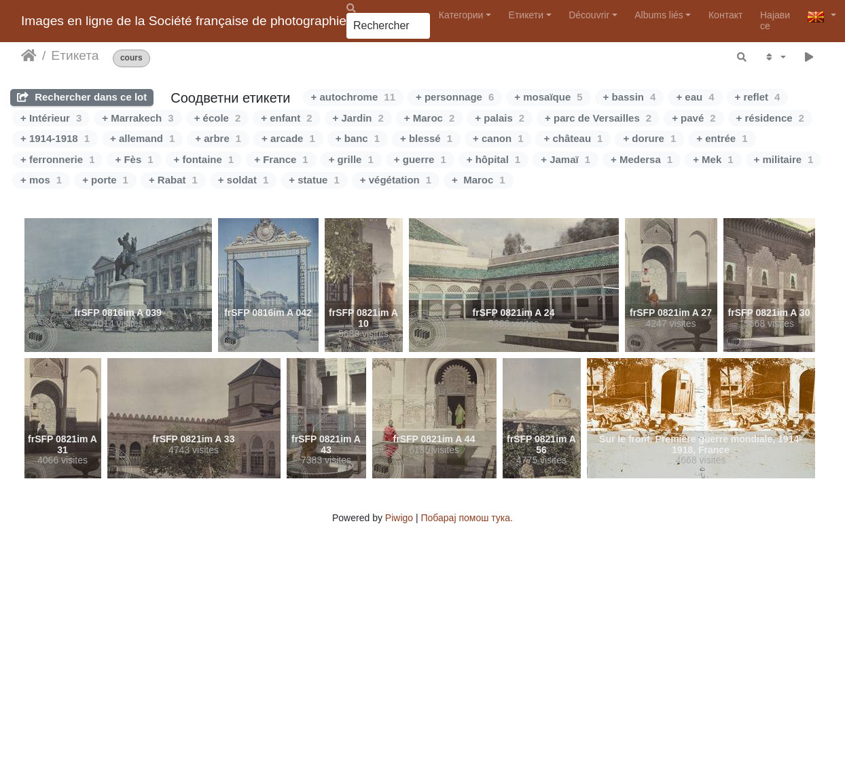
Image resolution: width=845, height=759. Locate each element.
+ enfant (286, 118)
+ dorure (649, 138)
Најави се (775, 20)
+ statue (314, 180)
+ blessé (426, 138)
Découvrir (589, 15)
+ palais (499, 118)
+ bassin (629, 97)
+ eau (695, 97)
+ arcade (288, 138)
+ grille (351, 159)
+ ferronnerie (57, 159)
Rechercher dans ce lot (82, 97)
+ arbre (218, 138)
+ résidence (770, 118)
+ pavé (693, 118)
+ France (281, 159)
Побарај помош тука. (467, 517)
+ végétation (395, 180)
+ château (573, 138)
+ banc (358, 138)
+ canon (498, 138)
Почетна (29, 55)
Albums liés (658, 15)
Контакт (725, 15)
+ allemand (142, 138)
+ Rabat (173, 180)
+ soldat (243, 180)
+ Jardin (358, 118)
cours (131, 58)
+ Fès (134, 159)
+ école (217, 118)
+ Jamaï (565, 159)
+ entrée (721, 138)
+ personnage (455, 97)
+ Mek (713, 159)
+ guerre (420, 159)
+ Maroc (429, 118)
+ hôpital (493, 159)
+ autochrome (353, 97)
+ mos (41, 180)
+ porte (105, 180)
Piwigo (399, 517)
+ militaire (784, 159)
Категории (461, 15)
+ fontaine (204, 159)
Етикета (74, 55)
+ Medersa (641, 159)
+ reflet (757, 97)
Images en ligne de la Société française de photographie (183, 21)
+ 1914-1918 (55, 138)
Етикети (526, 15)
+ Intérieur (51, 118)
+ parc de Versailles (598, 118)
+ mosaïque (548, 97)
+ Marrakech (137, 118)
